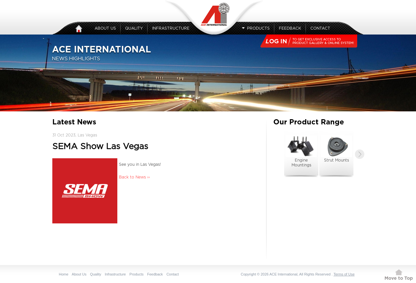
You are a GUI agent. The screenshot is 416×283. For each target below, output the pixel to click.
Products (255, 28)
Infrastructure (170, 28)
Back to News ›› (134, 177)
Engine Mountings (301, 151)
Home (63, 274)
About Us (105, 28)
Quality (134, 28)
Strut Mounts (336, 148)
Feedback (290, 28)
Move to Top (398, 278)
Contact (320, 28)
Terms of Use (344, 274)
